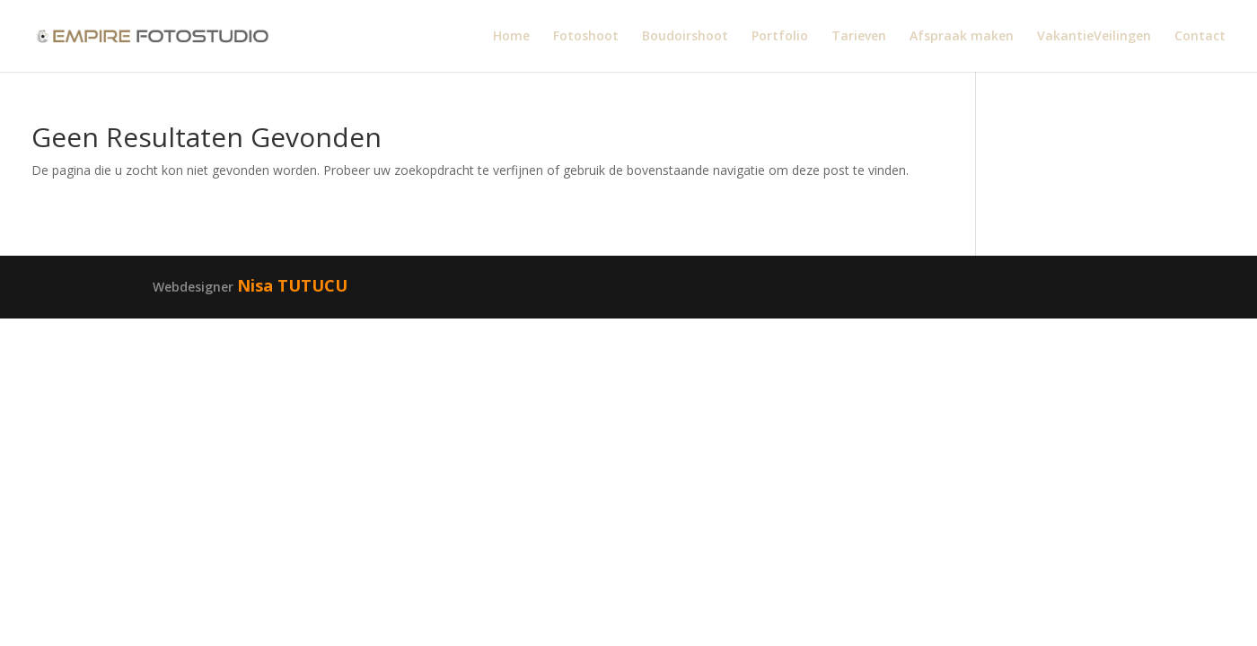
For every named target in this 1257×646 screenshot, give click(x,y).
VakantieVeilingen (1094, 37)
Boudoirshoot (685, 37)
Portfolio (780, 37)
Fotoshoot (586, 37)
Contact (1200, 37)
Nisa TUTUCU (292, 285)
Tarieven (858, 37)
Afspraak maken (962, 37)
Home (511, 37)
